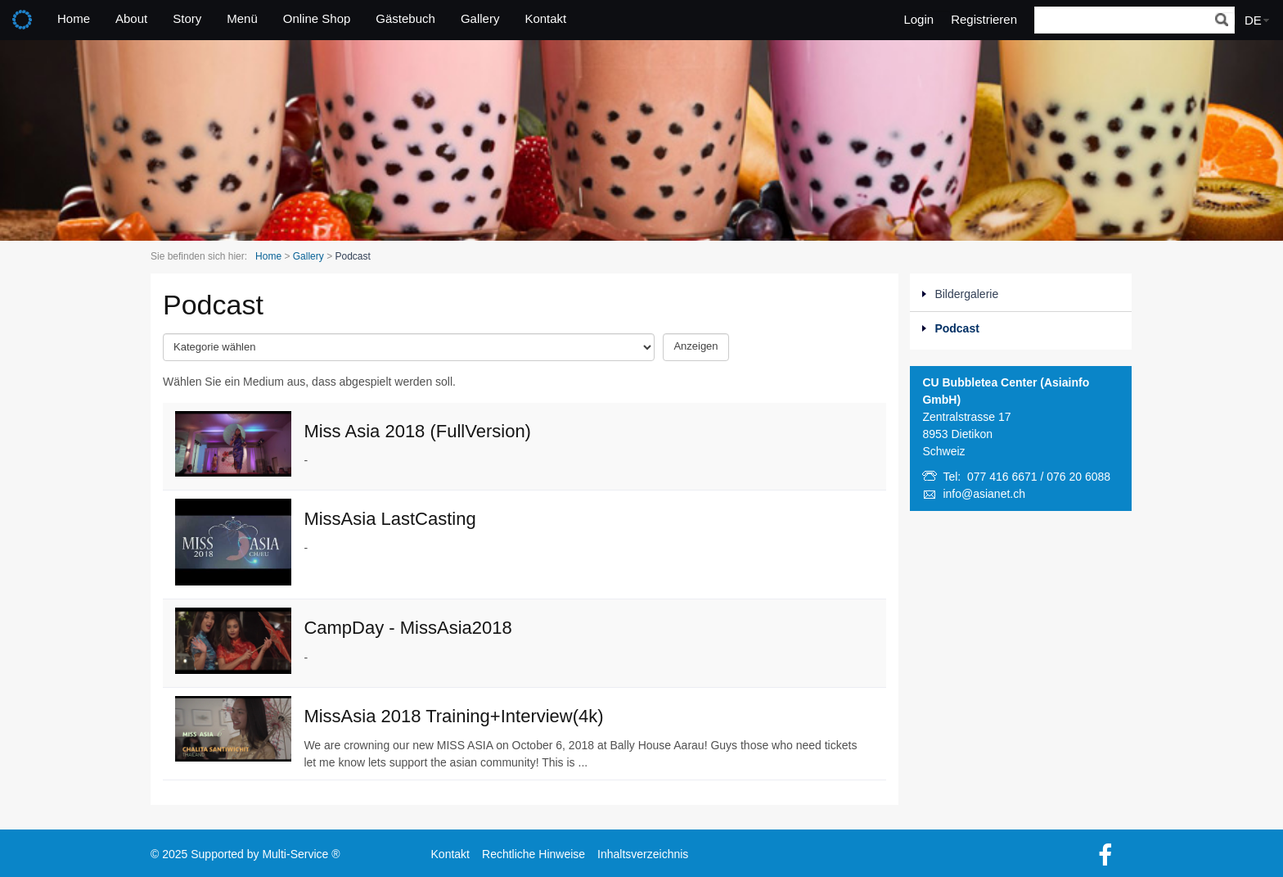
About (131, 18)
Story (187, 18)
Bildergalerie (966, 294)
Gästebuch (405, 18)
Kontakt (545, 18)
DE (1253, 20)
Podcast (956, 328)
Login (918, 19)
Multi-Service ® (301, 854)
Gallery (480, 18)
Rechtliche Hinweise (533, 854)
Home (73, 18)
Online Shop (317, 18)
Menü (242, 18)
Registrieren (984, 19)
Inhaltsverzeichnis (642, 854)
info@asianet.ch (984, 493)
